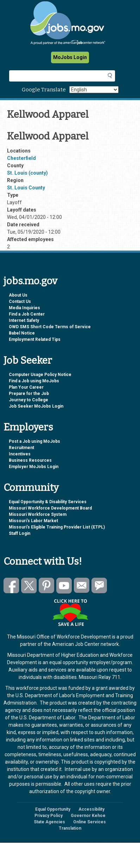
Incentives (20, 454)
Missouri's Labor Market (33, 520)
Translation (70, 828)
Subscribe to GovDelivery (99, 586)
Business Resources (30, 460)
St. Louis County (26, 187)
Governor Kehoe (88, 815)
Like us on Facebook (11, 586)
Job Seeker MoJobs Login (36, 406)
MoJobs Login (70, 57)
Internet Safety (24, 320)
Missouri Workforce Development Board (50, 508)
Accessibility (91, 809)
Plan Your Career (26, 387)
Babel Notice (22, 333)
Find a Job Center (27, 314)
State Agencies (49, 821)
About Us (18, 295)
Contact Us (20, 301)
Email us (82, 586)
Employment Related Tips (35, 339)
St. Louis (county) (27, 173)
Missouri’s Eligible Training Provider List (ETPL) (57, 527)
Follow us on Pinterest (47, 586)
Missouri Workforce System (37, 514)
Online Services (89, 821)
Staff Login (19, 533)
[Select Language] (94, 89)
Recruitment (21, 447)
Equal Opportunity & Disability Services (48, 501)
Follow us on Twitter (29, 586)
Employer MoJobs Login (33, 466)
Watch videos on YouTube (64, 586)
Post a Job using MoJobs (34, 441)
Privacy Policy (48, 815)
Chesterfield (21, 158)
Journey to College (28, 399)
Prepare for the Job (29, 393)
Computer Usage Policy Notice (40, 374)
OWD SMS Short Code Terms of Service (50, 326)
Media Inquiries (24, 307)
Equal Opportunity (52, 809)
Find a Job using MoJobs (34, 380)
